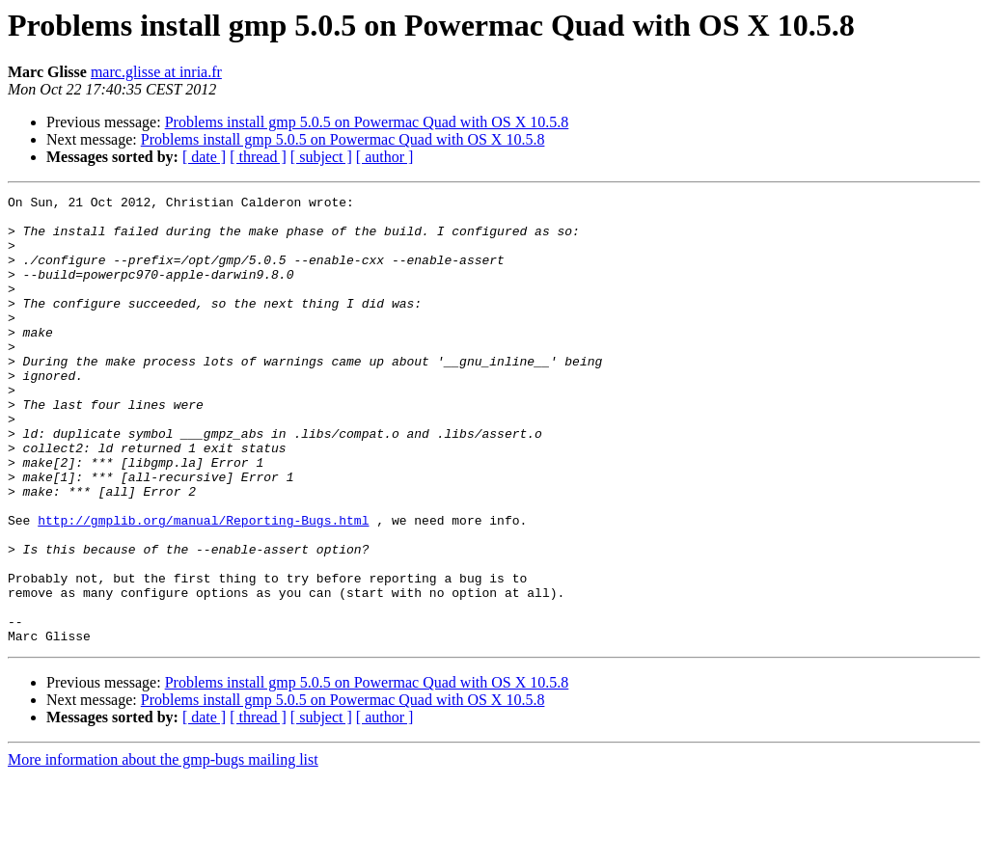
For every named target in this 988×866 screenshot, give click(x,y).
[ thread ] (258, 157)
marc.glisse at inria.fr (156, 72)
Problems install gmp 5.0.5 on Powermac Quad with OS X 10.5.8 (367, 122)
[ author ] (385, 157)
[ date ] (204, 157)
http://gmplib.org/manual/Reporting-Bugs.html (203, 586)
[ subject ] (321, 157)
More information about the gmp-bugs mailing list (163, 849)
